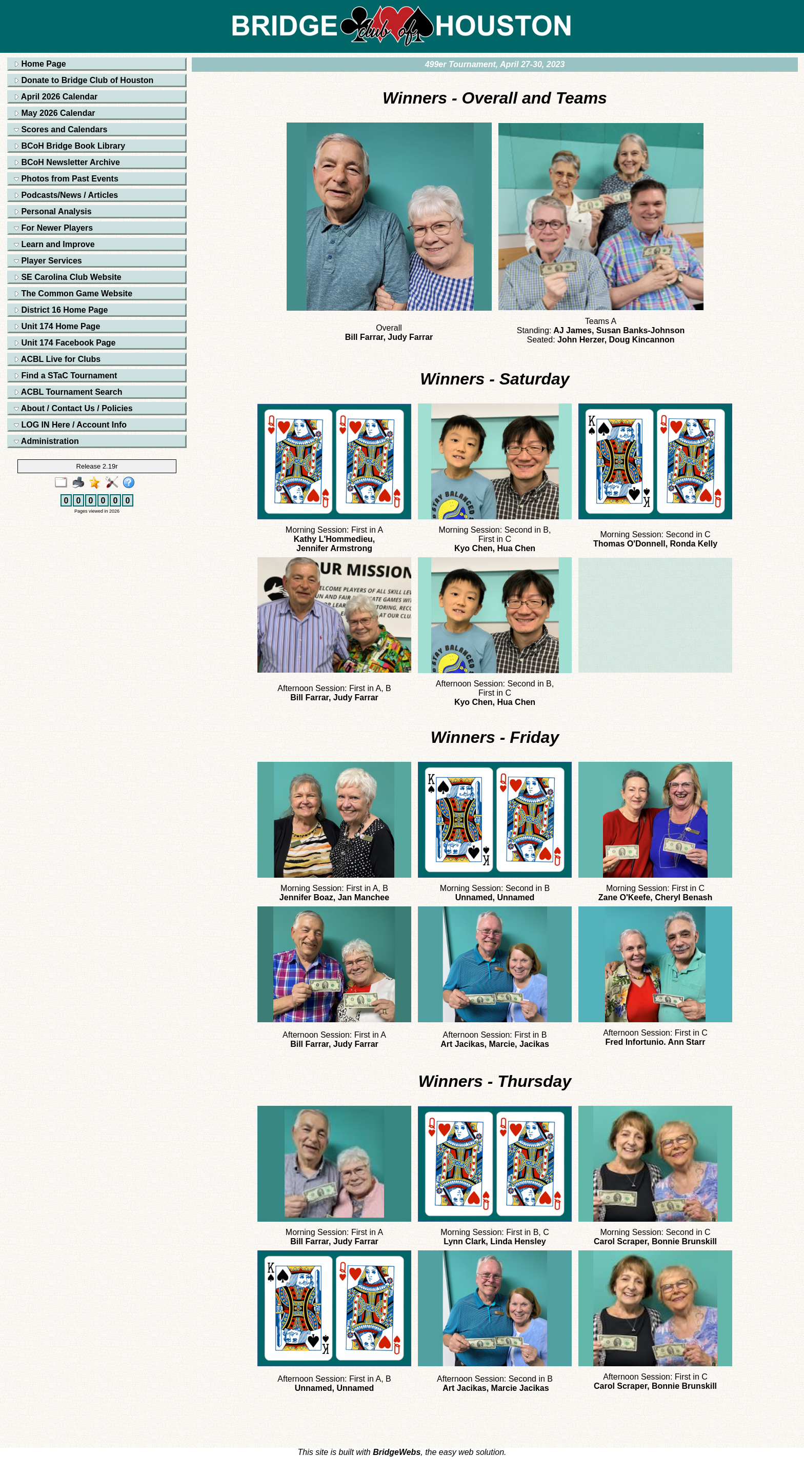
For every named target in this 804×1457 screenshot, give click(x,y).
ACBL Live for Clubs (57, 359)
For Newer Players (53, 228)
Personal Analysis (53, 211)
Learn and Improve (54, 244)
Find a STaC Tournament (65, 375)
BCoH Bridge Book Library (69, 145)
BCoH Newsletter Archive (67, 162)
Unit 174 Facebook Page (65, 342)
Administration (46, 441)
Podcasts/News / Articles (66, 195)
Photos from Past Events (66, 178)
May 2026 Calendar (54, 113)
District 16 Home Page (61, 310)
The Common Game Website (73, 293)
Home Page (40, 63)
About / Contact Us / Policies (73, 408)
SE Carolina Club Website (68, 277)
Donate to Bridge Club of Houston (83, 80)
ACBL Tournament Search (68, 392)
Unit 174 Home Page (57, 326)
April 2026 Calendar (55, 96)
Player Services (48, 260)
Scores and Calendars (61, 129)
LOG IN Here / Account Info (70, 424)
